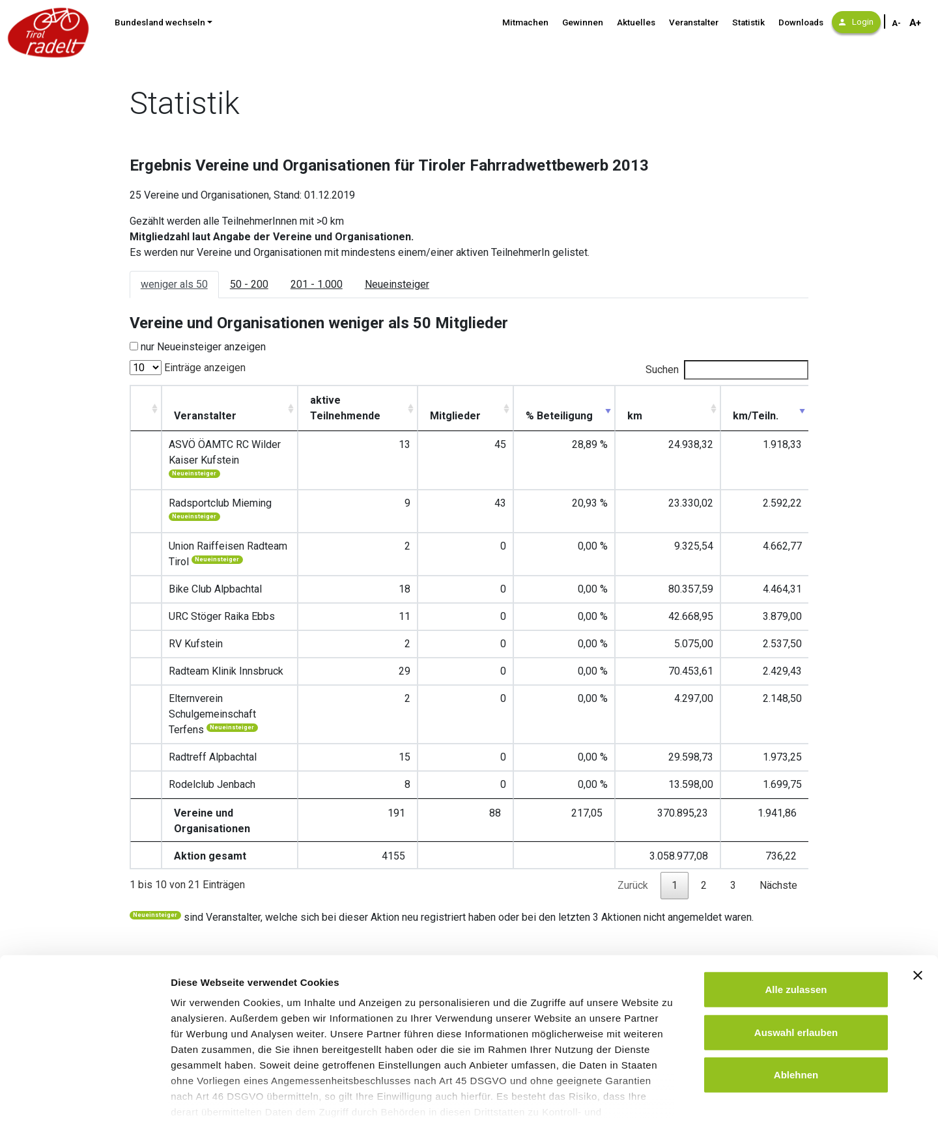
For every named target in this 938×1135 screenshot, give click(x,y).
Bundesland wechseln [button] (160, 22)
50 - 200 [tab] (249, 284)
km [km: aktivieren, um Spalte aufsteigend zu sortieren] (674, 416)
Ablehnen (796, 1021)
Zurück (633, 807)
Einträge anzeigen (188, 367)
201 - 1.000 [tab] (317, 284)
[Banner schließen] (917, 922)
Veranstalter (693, 22)
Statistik (748, 22)
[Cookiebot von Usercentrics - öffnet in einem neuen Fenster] (84, 1109)
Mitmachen (525, 22)
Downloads (800, 22)
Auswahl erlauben (796, 978)
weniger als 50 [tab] (174, 284)
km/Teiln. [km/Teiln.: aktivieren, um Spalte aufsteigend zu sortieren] (773, 416)
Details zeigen (693, 1109)
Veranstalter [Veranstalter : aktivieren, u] (198, 416)
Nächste (778, 807)
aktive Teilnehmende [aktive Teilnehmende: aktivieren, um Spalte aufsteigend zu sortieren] (426, 408)
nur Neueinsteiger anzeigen (203, 347)
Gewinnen (582, 22)
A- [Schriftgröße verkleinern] (896, 23)
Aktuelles (636, 22)
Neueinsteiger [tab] (397, 284)
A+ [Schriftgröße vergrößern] (915, 23)
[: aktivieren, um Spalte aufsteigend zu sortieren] (142, 408)
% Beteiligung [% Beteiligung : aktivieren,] (608, 408)
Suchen (727, 370)
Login (856, 22)
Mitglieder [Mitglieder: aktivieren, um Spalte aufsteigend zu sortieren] (529, 416)
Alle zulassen (796, 936)
